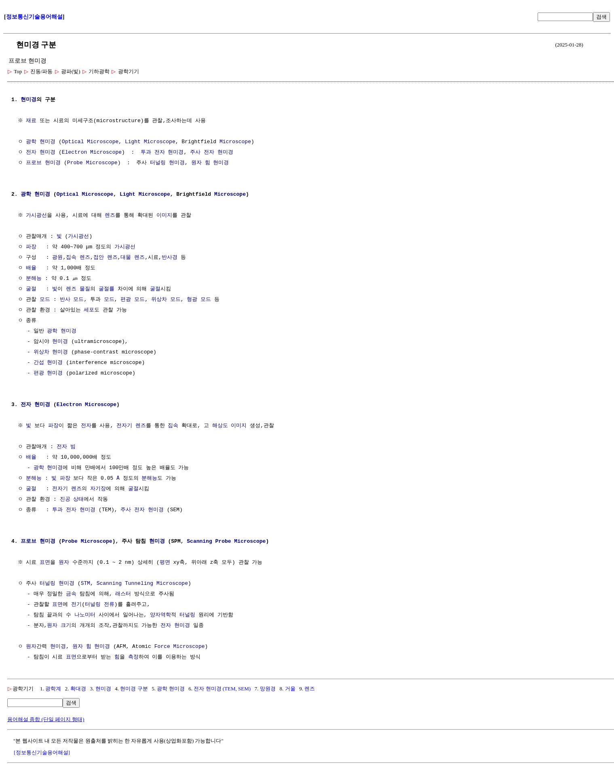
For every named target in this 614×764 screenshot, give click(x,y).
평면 (165, 562)
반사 (65, 299)
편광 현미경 (48, 373)
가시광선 (37, 215)
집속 (71, 257)
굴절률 (106, 289)
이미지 (165, 215)
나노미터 (84, 615)
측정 (133, 657)
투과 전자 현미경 (162, 152)
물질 (85, 289)
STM (85, 583)
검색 (601, 17)
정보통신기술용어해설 (34, 17)
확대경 (78, 689)
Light (133, 142)
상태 (78, 499)
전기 (76, 604)
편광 (125, 299)
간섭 (39, 362)
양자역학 (160, 615)
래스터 (123, 594)
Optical (73, 142)
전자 (87, 426)
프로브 (34, 163)
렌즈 (111, 215)
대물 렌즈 (132, 257)
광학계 (53, 689)
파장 (31, 247)
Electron (74, 152)
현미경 (28, 100)
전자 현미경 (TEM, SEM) (222, 689)
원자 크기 (59, 625)
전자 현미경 (40, 152)
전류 (109, 604)
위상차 (159, 299)
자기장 (98, 489)
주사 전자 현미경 (211, 152)
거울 (290, 689)
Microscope (102, 142)
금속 (71, 594)
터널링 (158, 163)
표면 (46, 562)
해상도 (221, 426)
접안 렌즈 (105, 257)
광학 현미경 (40, 142)
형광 (192, 299)
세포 (89, 310)
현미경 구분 (134, 689)
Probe (75, 163)
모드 (45, 299)
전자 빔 (66, 447)
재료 (32, 121)
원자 (196, 163)
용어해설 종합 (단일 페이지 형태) (45, 719)
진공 (65, 499)
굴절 (31, 289)
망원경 (268, 689)
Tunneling (139, 583)
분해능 (34, 278)
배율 (31, 268)
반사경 (169, 257)
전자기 (125, 426)
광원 (57, 257)
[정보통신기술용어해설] (42, 752)
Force (162, 646)
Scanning (199, 541)
